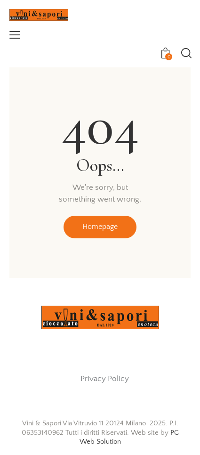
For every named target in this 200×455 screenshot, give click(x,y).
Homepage (100, 226)
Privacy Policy (104, 378)
